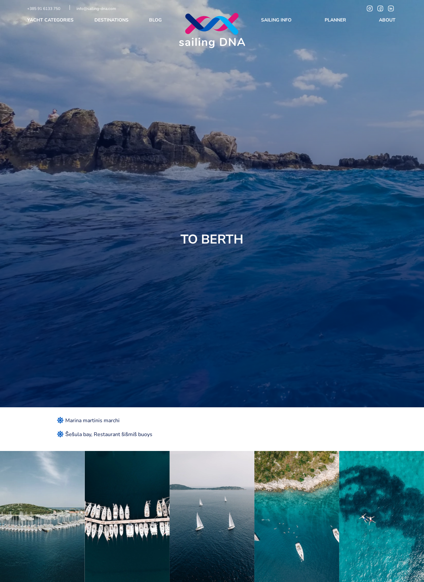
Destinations (112, 20)
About (388, 20)
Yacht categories (51, 20)
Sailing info (277, 20)
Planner (336, 20)
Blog (156, 20)
